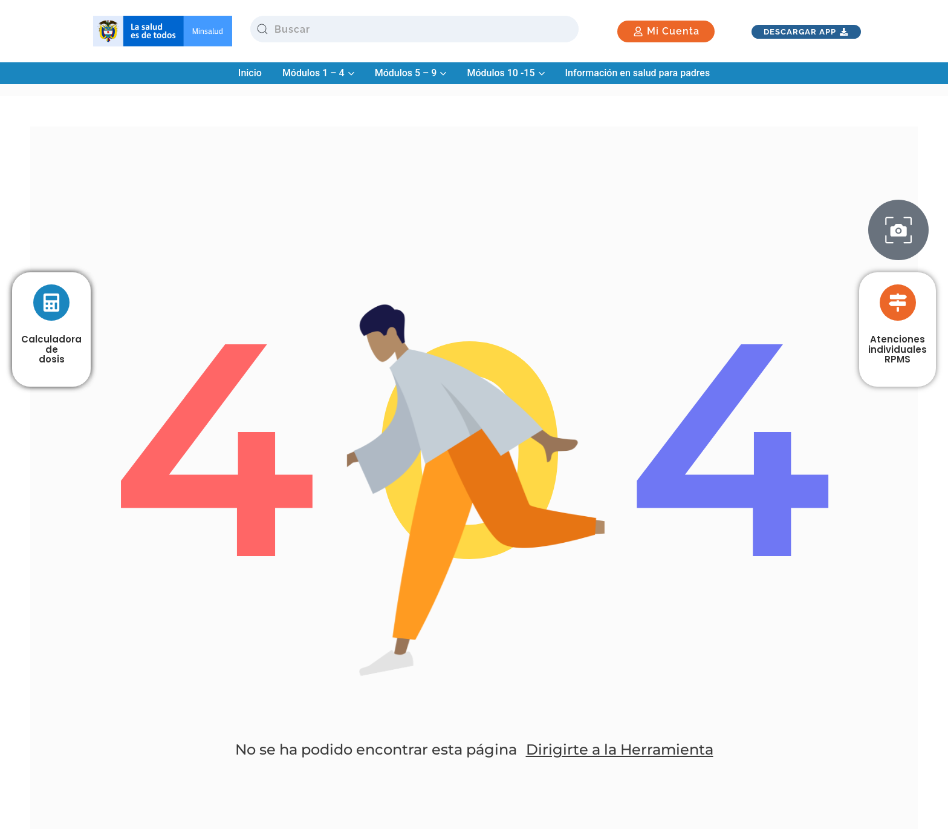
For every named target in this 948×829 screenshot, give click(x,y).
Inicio (250, 73)
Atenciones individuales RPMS (897, 349)
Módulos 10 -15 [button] (505, 73)
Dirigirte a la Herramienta (619, 749)
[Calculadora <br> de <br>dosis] (51, 302)
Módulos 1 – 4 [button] (318, 73)
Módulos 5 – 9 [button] (411, 73)
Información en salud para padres (637, 73)
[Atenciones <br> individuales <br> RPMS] (898, 302)
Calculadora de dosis (51, 349)
